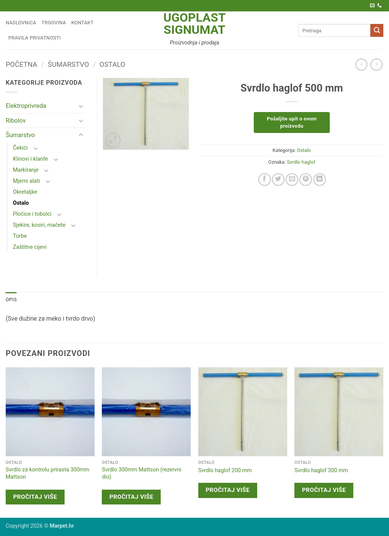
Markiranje (26, 170)
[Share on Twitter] (278, 179)
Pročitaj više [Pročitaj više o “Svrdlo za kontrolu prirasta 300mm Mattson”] (35, 496)
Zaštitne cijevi (29, 247)
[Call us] (379, 5)
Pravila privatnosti (34, 38)
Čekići (20, 148)
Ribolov (16, 120)
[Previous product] (376, 64)
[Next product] (361, 64)
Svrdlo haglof (301, 162)
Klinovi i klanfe (30, 159)
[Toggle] (80, 106)
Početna (21, 64)
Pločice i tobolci (32, 214)
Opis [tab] (11, 299)
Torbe (20, 236)
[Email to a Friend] (292, 179)
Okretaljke (25, 192)
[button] (113, 140)
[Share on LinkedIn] (319, 179)
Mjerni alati (26, 181)
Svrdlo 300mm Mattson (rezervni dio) (141, 473)
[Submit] (376, 30)
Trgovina (53, 22)
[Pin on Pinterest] (305, 179)
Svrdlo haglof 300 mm (321, 470)
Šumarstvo (68, 64)
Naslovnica (21, 22)
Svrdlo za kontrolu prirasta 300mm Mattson (47, 473)
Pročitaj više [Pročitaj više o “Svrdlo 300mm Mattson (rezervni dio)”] (131, 496)
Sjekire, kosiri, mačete (39, 225)
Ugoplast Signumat (194, 23)
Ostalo (112, 64)
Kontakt (82, 22)
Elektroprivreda (26, 105)
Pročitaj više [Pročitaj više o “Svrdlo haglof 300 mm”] (324, 490)
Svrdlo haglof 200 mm (225, 470)
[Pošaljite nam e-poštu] (372, 5)
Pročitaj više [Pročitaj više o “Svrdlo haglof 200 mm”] (228, 490)
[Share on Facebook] (264, 179)
